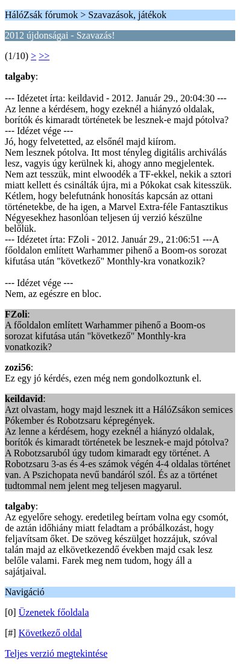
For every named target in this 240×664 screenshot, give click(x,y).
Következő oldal (50, 633)
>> (44, 56)
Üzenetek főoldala (54, 612)
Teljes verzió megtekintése (56, 653)
